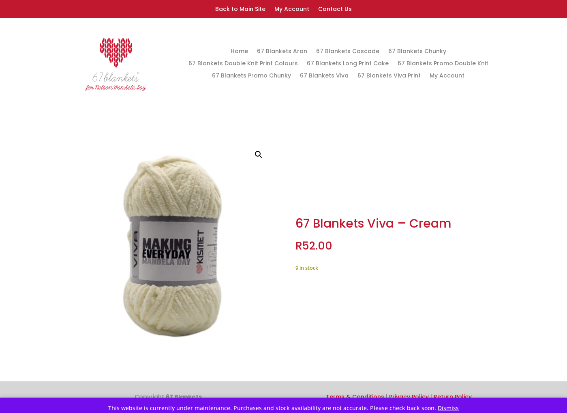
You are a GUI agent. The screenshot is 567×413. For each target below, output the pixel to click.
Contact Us (335, 9)
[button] (258, 154)
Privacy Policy (409, 397)
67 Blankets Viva (324, 76)
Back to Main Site (240, 9)
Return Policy (453, 397)
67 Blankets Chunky (417, 51)
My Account (291, 9)
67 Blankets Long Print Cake (348, 63)
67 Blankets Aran (282, 51)
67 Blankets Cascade (347, 51)
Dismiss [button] (448, 408)
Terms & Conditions (355, 397)
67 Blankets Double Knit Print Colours (243, 63)
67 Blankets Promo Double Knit (443, 63)
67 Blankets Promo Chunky (251, 76)
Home (239, 51)
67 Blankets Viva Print (389, 76)
